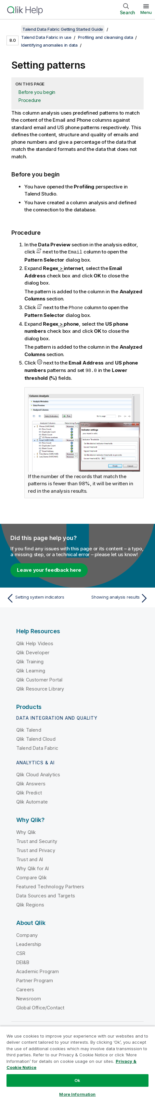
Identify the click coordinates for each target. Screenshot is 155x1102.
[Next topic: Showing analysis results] (114, 597)
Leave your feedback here (49, 569)
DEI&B (22, 961)
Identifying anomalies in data (49, 45)
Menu (146, 12)
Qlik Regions (30, 903)
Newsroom (28, 997)
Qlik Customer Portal (39, 678)
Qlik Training (30, 660)
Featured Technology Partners (50, 885)
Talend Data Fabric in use (46, 37)
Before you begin (37, 92)
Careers (25, 988)
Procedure (30, 100)
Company (27, 934)
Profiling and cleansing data (105, 37)
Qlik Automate (32, 801)
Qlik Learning (30, 669)
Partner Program (34, 979)
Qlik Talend (28, 729)
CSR (20, 952)
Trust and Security (36, 840)
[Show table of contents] (13, 29)
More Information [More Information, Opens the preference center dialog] (77, 1094)
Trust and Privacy (35, 849)
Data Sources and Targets (45, 894)
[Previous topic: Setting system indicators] (40, 597)
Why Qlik (26, 831)
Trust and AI (29, 858)
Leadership (29, 943)
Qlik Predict (29, 791)
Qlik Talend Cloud (36, 738)
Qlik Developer (32, 651)
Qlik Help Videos (35, 642)
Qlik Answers (30, 782)
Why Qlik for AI (32, 867)
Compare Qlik (31, 876)
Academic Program (37, 970)
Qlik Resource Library (40, 688)
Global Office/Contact (40, 1006)
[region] (77, 1064)
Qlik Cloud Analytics (38, 773)
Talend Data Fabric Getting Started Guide (62, 29)
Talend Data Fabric (37, 747)
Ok (77, 1080)
